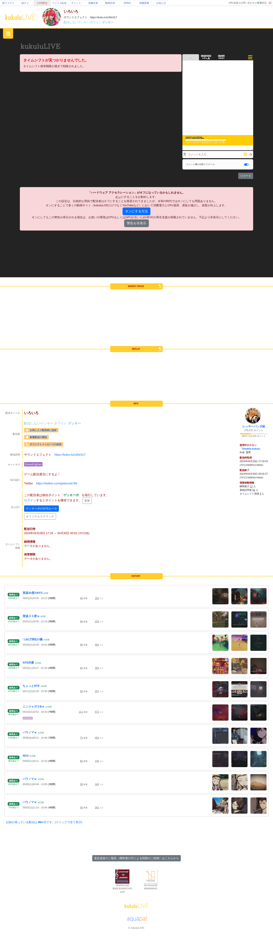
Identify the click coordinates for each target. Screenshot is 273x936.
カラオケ (27, 718)
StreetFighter (33, 464)
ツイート (245, 175)
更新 (87, 500)
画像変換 (144, 3)
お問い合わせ (247, 2)
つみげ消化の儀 (32, 639)
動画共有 (110, 3)
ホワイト (96, 22)
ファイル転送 (59, 3)
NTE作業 (28, 662)
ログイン (30, 500)
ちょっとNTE (31, 685)
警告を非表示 (136, 223)
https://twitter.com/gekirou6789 (56, 483)
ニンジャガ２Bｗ (33, 706)
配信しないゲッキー (77, 22)
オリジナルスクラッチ (40, 516)
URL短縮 (233, 2)
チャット (76, 3)
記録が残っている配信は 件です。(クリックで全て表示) (44, 822)
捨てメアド (8, 3)
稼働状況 (262, 2)
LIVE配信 (42, 3)
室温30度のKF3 (32, 592)
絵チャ (25, 3)
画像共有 (93, 3)
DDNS (127, 3)
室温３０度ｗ (31, 616)
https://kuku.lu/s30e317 (70, 454)
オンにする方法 (136, 211)
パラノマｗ (30, 732)
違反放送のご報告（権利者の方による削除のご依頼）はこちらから (136, 858)
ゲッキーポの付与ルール (41, 508)
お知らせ (161, 3)
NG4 (26, 755)
